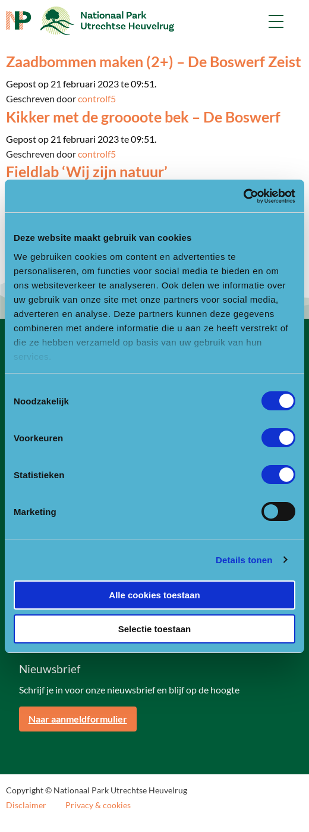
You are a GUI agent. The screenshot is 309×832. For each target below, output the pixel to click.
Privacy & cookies (98, 805)
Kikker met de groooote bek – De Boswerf (143, 116)
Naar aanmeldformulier (78, 718)
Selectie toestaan (154, 629)
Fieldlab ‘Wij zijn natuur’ (87, 171)
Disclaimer (26, 805)
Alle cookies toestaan (154, 595)
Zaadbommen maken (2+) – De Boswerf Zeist (153, 61)
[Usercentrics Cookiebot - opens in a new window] (243, 196)
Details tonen (244, 560)
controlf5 (97, 98)
